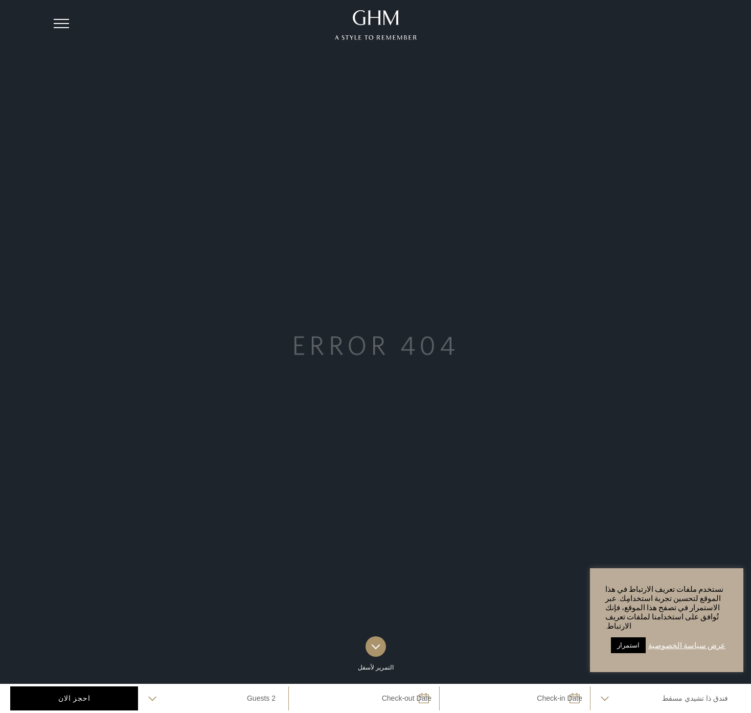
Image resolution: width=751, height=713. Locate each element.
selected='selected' (665, 698)
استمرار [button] (628, 645)
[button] (61, 23)
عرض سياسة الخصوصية (686, 645)
